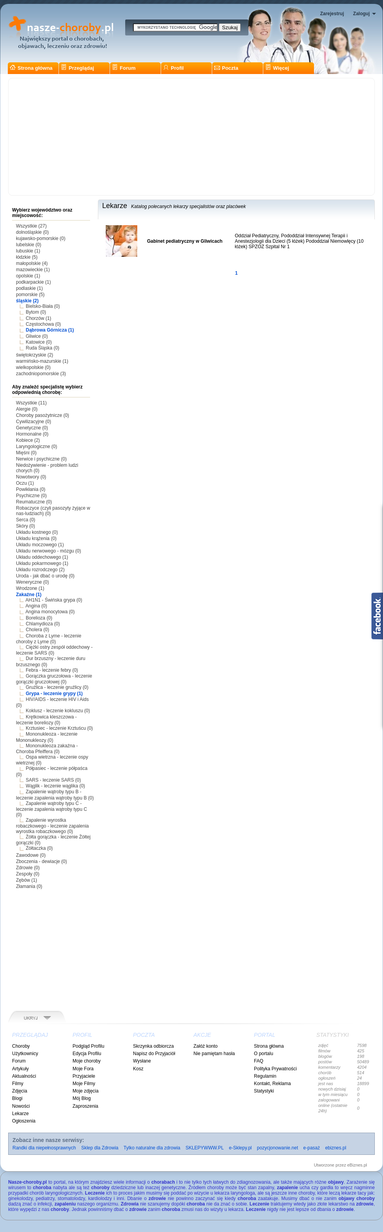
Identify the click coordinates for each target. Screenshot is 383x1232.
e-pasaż (311, 1148)
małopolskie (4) (32, 263)
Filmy (17, 1083)
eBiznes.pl (357, 1165)
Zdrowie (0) (28, 867)
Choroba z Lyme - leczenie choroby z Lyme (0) (48, 638)
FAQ (258, 1061)
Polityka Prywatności (275, 1068)
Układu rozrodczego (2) (40, 569)
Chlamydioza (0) (43, 624)
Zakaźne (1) (28, 594)
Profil (173, 68)
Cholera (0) (37, 629)
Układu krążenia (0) (36, 538)
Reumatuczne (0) (34, 502)
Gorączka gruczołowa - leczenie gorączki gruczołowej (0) (54, 679)
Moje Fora (83, 1068)
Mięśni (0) (26, 452)
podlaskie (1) (29, 288)
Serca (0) (25, 519)
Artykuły (20, 1068)
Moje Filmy (84, 1083)
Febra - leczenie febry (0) (52, 670)
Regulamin (265, 1076)
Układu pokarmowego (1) (42, 563)
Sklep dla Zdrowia (99, 1148)
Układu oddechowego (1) (42, 557)
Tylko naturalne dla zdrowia (152, 1148)
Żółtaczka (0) (39, 848)
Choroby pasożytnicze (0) (42, 415)
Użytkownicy (25, 1053)
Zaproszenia (85, 1106)
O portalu (263, 1053)
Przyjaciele (84, 1076)
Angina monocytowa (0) (49, 611)
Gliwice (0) (37, 336)
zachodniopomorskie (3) (41, 373)
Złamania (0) (29, 886)
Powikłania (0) (30, 489)
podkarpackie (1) (33, 282)
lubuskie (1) (28, 251)
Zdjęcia (19, 1091)
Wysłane (142, 1061)
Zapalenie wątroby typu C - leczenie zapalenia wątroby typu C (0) (51, 809)
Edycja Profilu (87, 1053)
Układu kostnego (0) (37, 532)
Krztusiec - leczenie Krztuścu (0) (59, 728)
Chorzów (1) (38, 318)
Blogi (17, 1098)
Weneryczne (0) (32, 582)
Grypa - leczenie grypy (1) (54, 693)
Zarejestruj (332, 13)
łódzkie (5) (26, 257)
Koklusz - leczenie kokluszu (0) (58, 710)
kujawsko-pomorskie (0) (41, 238)
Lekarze (20, 1113)
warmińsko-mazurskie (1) (42, 361)
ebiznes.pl (335, 1148)
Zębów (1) (26, 880)
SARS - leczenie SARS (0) (53, 780)
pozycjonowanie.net (277, 1148)
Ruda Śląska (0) (42, 348)
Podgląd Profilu (88, 1046)
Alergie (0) (26, 409)
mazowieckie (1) (33, 269)
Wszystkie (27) (31, 226)
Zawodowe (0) (31, 855)
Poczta (226, 68)
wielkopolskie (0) (33, 367)
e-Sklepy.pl (240, 1148)
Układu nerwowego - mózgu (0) (48, 551)
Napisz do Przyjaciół (154, 1053)
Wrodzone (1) (30, 588)
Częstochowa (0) (43, 324)
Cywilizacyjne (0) (33, 421)
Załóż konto (205, 1046)
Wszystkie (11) (31, 403)
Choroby (21, 1046)
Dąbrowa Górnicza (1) (50, 330)
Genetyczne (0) (32, 428)
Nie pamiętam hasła (214, 1053)
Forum (123, 68)
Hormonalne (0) (32, 434)
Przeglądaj (77, 68)
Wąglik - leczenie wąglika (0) (55, 786)
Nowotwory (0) (31, 477)
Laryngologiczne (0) (36, 446)
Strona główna (31, 68)
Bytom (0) (36, 312)
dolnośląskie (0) (32, 232)
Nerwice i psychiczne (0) (41, 459)
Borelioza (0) (39, 618)
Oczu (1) (25, 483)
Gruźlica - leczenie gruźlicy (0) (57, 687)
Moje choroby (87, 1061)
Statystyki (264, 1091)
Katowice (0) (39, 342)
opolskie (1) (28, 276)
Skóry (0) (25, 526)
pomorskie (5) (30, 294)
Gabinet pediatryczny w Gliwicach (184, 241)
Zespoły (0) (27, 874)
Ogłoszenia (23, 1121)
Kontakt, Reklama (272, 1083)
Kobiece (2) (28, 440)
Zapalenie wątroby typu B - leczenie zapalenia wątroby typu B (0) (55, 794)
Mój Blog (82, 1098)
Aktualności (24, 1076)
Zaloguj (361, 13)
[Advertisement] (191, 136)
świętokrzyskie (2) (34, 355)
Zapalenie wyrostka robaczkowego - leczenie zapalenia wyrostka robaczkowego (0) (52, 825)
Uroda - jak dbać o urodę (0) (45, 576)
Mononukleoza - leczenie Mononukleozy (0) (47, 737)
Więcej (277, 68)
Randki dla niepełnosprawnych (44, 1148)
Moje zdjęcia (86, 1091)
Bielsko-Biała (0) (43, 306)
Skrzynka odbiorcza (153, 1046)
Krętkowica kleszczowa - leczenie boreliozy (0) (46, 719)
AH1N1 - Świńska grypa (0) (53, 600)
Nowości (21, 1106)
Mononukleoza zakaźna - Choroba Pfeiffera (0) (47, 748)
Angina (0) (36, 606)
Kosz (138, 1068)
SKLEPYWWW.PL (205, 1148)
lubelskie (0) (28, 244)
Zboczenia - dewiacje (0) (41, 861)
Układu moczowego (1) (40, 544)
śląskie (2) (27, 301)
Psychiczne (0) (31, 495)
